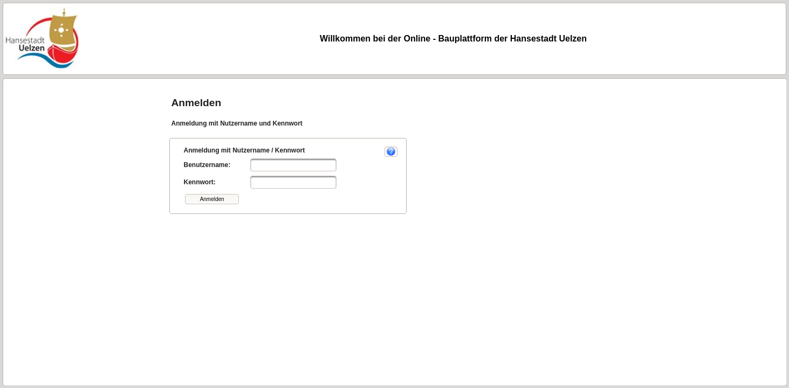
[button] (212, 199)
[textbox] (293, 164)
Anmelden (196, 102)
